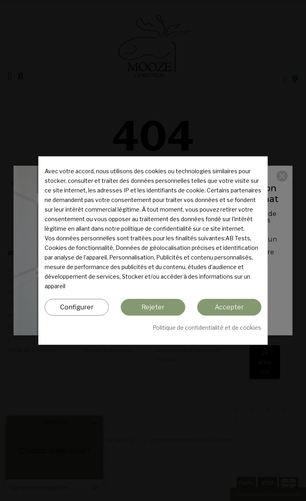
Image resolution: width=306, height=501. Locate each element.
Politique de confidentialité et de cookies (207, 327)
